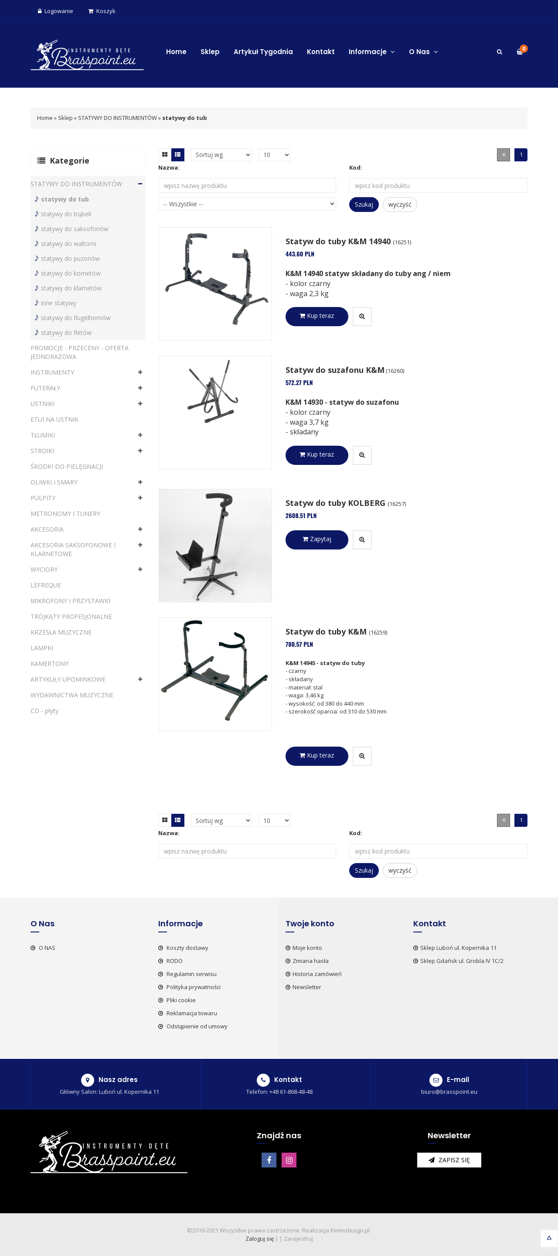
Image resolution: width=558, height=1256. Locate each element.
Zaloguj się (259, 1238)
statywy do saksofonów (75, 229)
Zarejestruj (298, 1238)
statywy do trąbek (66, 214)
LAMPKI (42, 648)
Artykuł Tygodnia (263, 51)
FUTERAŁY (45, 388)
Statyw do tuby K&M (327, 631)
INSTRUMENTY (52, 372)
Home (176, 51)
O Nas (423, 51)
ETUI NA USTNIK (54, 419)
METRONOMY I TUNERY (65, 513)
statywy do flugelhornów (76, 318)
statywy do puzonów (70, 258)
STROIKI (42, 451)
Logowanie (55, 11)
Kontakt (321, 51)
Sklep (210, 51)
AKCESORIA (47, 529)
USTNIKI (42, 403)
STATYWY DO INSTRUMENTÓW (117, 118)
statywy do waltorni (68, 243)
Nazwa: (169, 167)
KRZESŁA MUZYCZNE (61, 632)
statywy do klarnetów (71, 288)
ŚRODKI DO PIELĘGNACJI (67, 466)
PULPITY (43, 498)
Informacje (372, 51)
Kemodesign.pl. (350, 1230)
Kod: (355, 167)
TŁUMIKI (43, 435)
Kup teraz (316, 315)
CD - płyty (44, 710)
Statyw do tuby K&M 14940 (339, 241)
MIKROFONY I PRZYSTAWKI (70, 601)
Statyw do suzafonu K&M (335, 370)
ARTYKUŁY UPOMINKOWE (68, 679)
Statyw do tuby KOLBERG (337, 503)
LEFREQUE (46, 585)
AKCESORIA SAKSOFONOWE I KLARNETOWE (73, 549)
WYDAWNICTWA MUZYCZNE (72, 695)
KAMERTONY (49, 663)
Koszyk (102, 11)
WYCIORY (44, 569)
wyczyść (400, 204)
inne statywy (58, 303)
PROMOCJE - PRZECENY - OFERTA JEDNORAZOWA (80, 352)
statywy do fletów (66, 332)
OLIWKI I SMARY (54, 482)
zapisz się (449, 1160)
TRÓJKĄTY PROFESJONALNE (71, 616)
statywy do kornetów (71, 273)
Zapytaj (317, 539)
